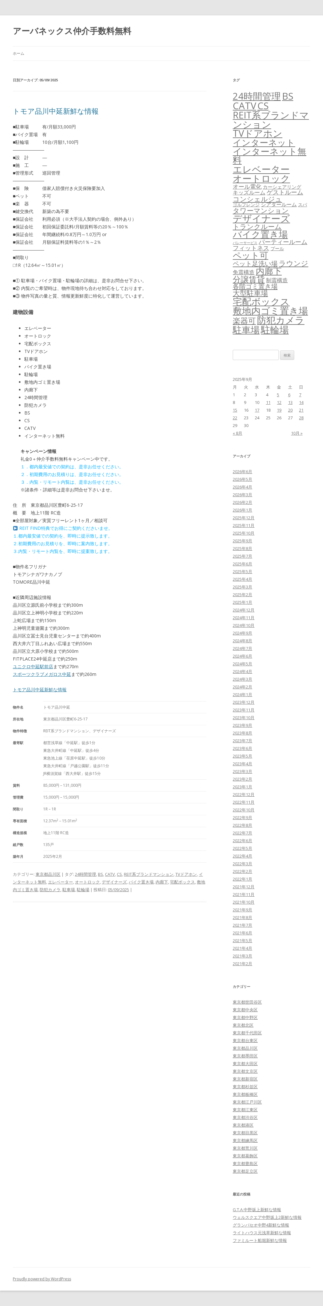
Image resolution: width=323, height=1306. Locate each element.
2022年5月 (242, 848)
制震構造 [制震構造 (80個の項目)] (277, 280)
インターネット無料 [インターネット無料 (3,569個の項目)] (269, 155)
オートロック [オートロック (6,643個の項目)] (261, 178)
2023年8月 (242, 733)
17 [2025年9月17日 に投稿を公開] (257, 410)
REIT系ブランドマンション (149, 874)
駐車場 (68, 889)
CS (119, 874)
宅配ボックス (182, 882)
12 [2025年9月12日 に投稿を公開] (279, 402)
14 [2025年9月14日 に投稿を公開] (301, 402)
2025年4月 (242, 579)
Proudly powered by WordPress (42, 1279)
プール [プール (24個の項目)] (277, 248)
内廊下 (162, 882)
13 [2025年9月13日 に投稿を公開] (290, 402)
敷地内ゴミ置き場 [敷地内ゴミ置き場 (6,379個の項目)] (270, 310)
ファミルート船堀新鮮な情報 (260, 1240)
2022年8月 (242, 825)
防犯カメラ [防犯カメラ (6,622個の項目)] (280, 320)
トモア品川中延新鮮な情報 (56, 111)
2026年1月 (242, 510)
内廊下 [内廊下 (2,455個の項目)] (269, 271)
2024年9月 (242, 633)
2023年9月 (242, 725)
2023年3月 (242, 771)
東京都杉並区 (245, 1086)
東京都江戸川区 (247, 1102)
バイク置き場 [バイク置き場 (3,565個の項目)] (260, 234)
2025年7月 (242, 556)
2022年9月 (242, 817)
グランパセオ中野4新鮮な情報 (261, 1225)
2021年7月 (242, 925)
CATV (110, 874)
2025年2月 (242, 594)
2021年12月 (243, 887)
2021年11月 (243, 894)
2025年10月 (243, 533)
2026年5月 (242, 479)
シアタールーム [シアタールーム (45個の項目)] (279, 204)
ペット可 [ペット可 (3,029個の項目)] (250, 255)
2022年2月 (242, 871)
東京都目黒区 (245, 1133)
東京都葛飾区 (245, 1156)
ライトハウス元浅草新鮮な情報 (262, 1233)
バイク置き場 (141, 882)
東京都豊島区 (245, 1163)
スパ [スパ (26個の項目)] (302, 204)
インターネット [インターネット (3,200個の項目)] (264, 142)
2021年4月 (242, 948)
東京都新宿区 (245, 1079)
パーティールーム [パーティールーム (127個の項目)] (283, 242)
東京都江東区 (245, 1110)
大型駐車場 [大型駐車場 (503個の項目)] (250, 293)
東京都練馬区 (245, 1140)
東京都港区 (243, 1125)
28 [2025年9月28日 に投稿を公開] (301, 418)
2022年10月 (243, 810)
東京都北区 (243, 1025)
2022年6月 (242, 840)
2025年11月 (243, 525)
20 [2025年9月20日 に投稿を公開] (290, 410)
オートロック (87, 882)
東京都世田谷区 (247, 1002)
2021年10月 (243, 902)
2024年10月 (243, 625)
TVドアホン (186, 874)
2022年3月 (242, 864)
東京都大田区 (245, 1063)
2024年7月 (242, 648)
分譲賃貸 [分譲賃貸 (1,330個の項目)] (249, 279)
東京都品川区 (48, 874)
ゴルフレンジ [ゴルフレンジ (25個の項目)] (246, 204)
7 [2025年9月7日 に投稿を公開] (300, 395)
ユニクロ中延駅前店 (33, 666)
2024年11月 (243, 617)
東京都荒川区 (245, 1148)
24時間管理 (85, 874)
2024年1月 (242, 694)
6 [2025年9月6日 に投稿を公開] (289, 395)
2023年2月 (242, 779)
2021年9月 (242, 910)
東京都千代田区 (247, 1033)
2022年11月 (243, 802)
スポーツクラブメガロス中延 (42, 674)
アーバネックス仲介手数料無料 (72, 31)
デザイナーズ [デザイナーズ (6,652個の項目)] (261, 218)
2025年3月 (242, 587)
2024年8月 (242, 641)
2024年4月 (242, 671)
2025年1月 (242, 602)
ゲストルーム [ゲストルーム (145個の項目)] (285, 192)
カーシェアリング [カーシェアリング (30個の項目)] (282, 187)
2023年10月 (243, 717)
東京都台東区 (245, 1040)
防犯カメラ (50, 889)
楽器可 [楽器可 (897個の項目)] (244, 320)
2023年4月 (242, 764)
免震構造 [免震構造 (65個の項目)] (243, 272)
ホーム (18, 53)
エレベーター (60, 882)
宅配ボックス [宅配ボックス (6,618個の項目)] (261, 301)
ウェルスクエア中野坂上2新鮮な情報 (267, 1217)
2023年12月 (243, 702)
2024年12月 (243, 610)
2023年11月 (243, 710)
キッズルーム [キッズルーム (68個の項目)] (249, 192)
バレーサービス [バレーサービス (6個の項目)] (245, 243)
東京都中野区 (245, 1017)
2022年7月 (242, 833)
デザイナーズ (114, 882)
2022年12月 (243, 794)
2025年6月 (242, 564)
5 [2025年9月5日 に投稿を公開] (278, 395)
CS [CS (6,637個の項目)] (263, 105)
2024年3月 (242, 679)
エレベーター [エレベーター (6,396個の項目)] (261, 169)
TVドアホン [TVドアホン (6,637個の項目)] (257, 133)
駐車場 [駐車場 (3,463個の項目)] (246, 330)
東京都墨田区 (245, 1056)
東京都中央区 (245, 1010)
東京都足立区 (245, 1171)
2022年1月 (242, 879)
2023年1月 (242, 787)
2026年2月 (242, 502)
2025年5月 (242, 571)
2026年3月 (242, 494)
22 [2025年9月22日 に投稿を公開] (235, 418)
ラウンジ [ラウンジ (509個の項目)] (293, 263)
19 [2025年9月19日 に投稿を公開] (279, 410)
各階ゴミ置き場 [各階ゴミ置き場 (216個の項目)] (255, 286)
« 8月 (237, 433)
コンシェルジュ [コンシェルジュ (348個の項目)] (257, 198)
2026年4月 (242, 487)
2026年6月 (242, 471)
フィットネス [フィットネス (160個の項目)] (251, 247)
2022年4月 (242, 856)
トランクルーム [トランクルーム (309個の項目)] (257, 226)
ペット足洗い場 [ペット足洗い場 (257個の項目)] (255, 263)
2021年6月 (242, 933)
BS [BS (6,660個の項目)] (287, 96)
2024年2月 (242, 687)
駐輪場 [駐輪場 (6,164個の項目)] (275, 329)
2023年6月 (242, 748)
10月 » (297, 433)
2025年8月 (242, 548)
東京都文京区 (245, 1071)
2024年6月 (242, 656)
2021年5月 (242, 940)
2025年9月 (242, 541)
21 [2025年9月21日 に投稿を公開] (301, 410)
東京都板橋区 (245, 1094)
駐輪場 (83, 889)
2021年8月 (242, 917)
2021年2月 (242, 963)
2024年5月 (242, 664)
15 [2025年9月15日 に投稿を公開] (235, 410)
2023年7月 (242, 740)
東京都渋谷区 (245, 1117)
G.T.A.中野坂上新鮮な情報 (257, 1209)
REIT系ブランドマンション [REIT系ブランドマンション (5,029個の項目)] (271, 119)
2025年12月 (243, 518)
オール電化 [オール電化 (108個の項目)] (247, 186)
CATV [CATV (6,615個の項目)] (244, 105)
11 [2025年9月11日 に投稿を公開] (268, 402)
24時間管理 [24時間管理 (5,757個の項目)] (257, 96)
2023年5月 (242, 756)
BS (100, 874)
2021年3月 (242, 956)
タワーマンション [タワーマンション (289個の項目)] (261, 210)
